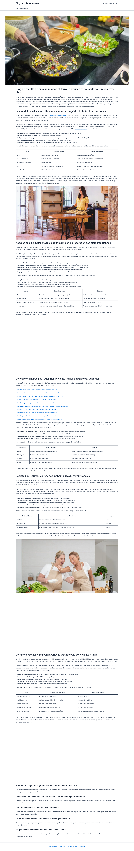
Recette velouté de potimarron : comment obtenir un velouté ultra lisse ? (39, 390)
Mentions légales (72, 847)
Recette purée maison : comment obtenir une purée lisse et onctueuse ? (39, 412)
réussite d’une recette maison (58, 115)
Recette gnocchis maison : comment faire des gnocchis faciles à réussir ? (39, 416)
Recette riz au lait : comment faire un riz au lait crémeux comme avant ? (39, 409)
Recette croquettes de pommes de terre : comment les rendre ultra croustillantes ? (42, 403)
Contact (81, 847)
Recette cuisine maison (110, 3)
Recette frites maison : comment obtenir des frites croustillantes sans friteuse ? (41, 396)
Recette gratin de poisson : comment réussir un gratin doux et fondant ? (39, 399)
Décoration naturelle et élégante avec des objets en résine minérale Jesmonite (41, 419)
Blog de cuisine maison (27, 3)
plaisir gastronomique (81, 129)
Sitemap (63, 847)
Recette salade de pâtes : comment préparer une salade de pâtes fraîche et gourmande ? (44, 406)
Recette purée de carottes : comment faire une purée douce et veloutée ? (39, 393)
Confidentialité (55, 847)
